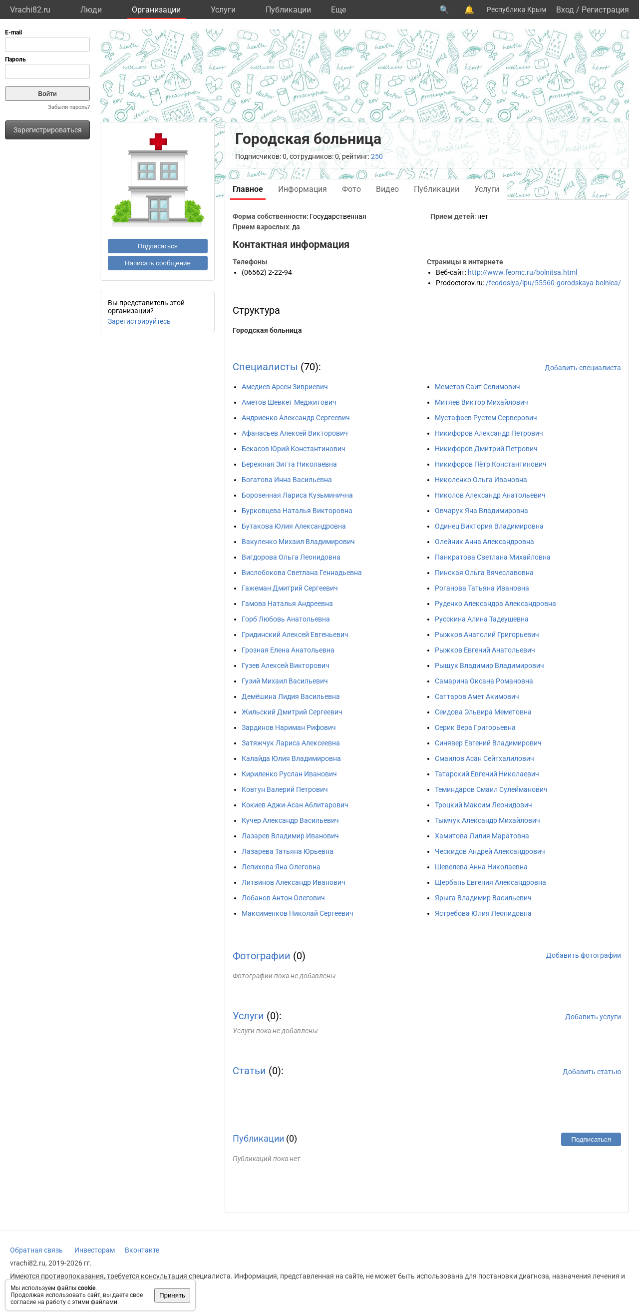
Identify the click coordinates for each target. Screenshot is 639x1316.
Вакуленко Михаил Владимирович (298, 542)
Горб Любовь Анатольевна (286, 619)
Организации (156, 9)
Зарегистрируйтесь (139, 321)
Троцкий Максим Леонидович (483, 805)
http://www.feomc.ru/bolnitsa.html (522, 272)
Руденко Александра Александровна (495, 604)
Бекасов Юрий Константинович (293, 449)
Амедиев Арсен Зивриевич (285, 387)
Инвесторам (94, 1250)
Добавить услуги (593, 1017)
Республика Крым (516, 9)
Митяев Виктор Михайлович (481, 402)
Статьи (249, 1071)
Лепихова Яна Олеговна (281, 867)
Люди (91, 9)
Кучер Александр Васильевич (290, 820)
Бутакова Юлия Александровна (294, 526)
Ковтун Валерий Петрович (285, 789)
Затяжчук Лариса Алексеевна (291, 743)
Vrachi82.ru (30, 9)
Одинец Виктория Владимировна (489, 526)
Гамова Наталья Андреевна (287, 604)
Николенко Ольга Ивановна (481, 480)
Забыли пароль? (69, 107)
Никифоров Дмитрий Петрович (486, 449)
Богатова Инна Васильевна (287, 480)
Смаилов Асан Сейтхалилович (484, 758)
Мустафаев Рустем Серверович (486, 418)
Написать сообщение (158, 263)
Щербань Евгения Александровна (490, 882)
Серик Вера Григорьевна (475, 727)
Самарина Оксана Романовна (484, 681)
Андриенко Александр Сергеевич (296, 418)
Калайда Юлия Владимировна (291, 758)
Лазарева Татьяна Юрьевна (287, 851)
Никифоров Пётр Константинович (491, 464)
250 (377, 156)
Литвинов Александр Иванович (293, 882)
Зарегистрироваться (47, 130)
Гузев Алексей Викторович (285, 665)
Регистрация (605, 9)
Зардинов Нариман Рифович (289, 727)
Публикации (288, 9)
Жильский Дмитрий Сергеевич (292, 712)
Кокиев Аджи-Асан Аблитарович (295, 805)
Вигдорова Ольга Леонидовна (291, 557)
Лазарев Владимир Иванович (290, 836)
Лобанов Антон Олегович (283, 898)
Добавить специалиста (583, 368)
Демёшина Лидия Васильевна (291, 696)
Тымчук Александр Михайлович (487, 820)
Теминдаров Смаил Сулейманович (491, 789)
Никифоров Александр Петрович (489, 433)
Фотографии (262, 956)
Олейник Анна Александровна (484, 542)
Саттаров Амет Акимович (477, 696)
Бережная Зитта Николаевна (289, 464)
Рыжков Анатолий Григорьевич (487, 635)
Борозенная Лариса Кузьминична (297, 495)
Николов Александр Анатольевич (490, 495)
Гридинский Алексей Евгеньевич (295, 635)
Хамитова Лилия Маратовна (482, 836)
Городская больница (267, 330)
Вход (565, 9)
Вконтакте (142, 1250)
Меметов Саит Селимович (477, 387)
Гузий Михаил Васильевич (285, 681)
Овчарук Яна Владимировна (481, 511)
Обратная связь (36, 1250)
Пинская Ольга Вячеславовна (484, 573)
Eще (338, 9)
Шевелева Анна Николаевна (481, 867)
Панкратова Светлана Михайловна (493, 557)
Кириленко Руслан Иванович (289, 774)
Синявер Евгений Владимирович (488, 743)
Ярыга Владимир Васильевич (483, 898)
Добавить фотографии (583, 955)
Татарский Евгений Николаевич (487, 774)
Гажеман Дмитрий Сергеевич (290, 588)
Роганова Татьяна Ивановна (482, 588)
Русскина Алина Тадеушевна (482, 619)
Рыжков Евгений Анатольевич (485, 650)
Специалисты (265, 367)
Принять (172, 1295)
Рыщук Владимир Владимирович (489, 665)
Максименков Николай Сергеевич (297, 913)
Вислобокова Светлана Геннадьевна (302, 573)
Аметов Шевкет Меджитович (289, 402)
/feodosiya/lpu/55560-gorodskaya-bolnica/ (553, 283)
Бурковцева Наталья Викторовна (297, 511)
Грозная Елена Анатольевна (288, 650)
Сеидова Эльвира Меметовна (483, 712)
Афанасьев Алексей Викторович (295, 433)
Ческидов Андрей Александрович (490, 851)
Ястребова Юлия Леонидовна (483, 913)
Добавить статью (592, 1072)
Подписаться (158, 246)
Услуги (223, 9)
